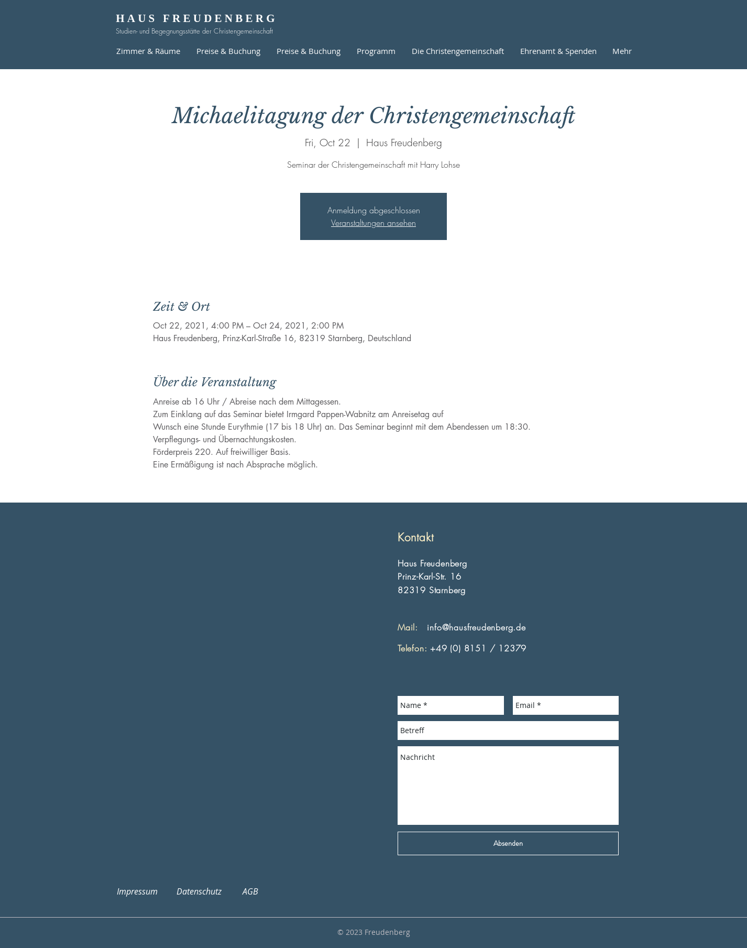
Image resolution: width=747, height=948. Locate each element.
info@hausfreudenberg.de (476, 627)
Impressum (143, 891)
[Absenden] (508, 843)
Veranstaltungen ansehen (373, 222)
